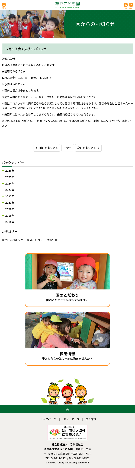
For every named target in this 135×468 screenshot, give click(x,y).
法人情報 (90, 419)
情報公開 (52, 240)
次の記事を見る (88, 148)
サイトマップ (71, 419)
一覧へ (68, 148)
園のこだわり (35, 240)
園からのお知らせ (12, 240)
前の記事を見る (47, 148)
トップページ (48, 419)
